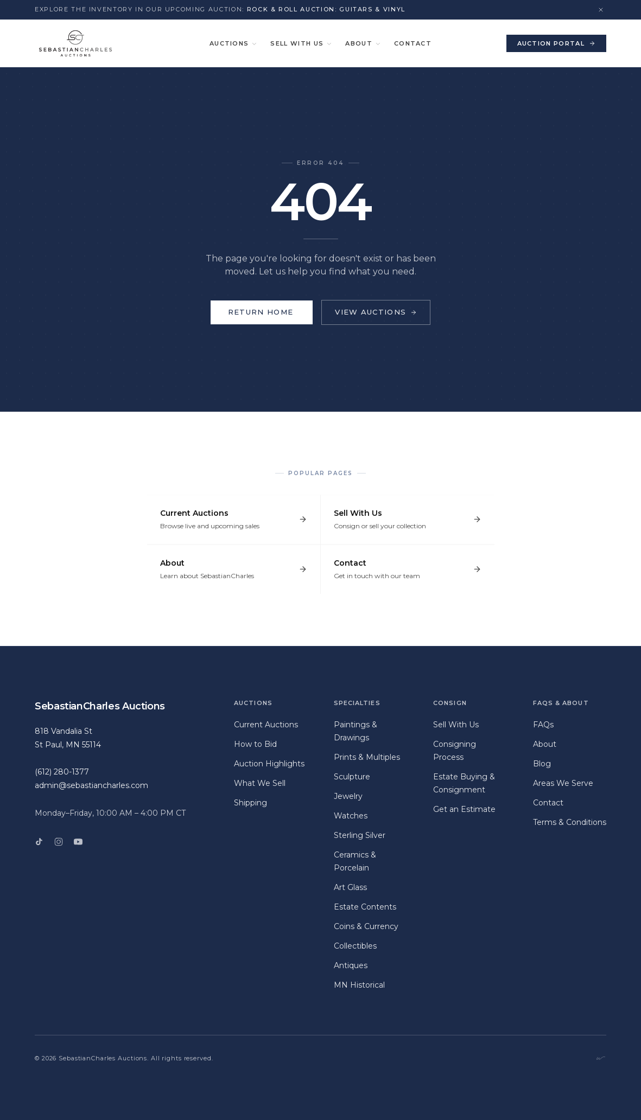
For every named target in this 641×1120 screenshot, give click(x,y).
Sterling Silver (359, 835)
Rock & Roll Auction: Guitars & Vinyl (326, 9)
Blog (542, 764)
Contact (412, 43)
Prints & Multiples (367, 757)
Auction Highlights (269, 764)
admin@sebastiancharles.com (91, 785)
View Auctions (376, 312)
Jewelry (348, 796)
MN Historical (359, 985)
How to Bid (255, 744)
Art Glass (350, 887)
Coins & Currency (366, 926)
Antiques (350, 965)
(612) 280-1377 (62, 772)
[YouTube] (78, 841)
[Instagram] (58, 841)
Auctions (234, 43)
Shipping (250, 803)
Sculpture (352, 777)
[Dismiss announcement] (600, 9)
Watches (350, 816)
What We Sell (259, 783)
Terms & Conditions (569, 822)
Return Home (261, 312)
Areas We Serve (563, 783)
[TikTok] (39, 841)
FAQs (543, 724)
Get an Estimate (464, 809)
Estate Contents (365, 907)
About (363, 43)
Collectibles (355, 946)
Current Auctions (266, 724)
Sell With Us (301, 43)
